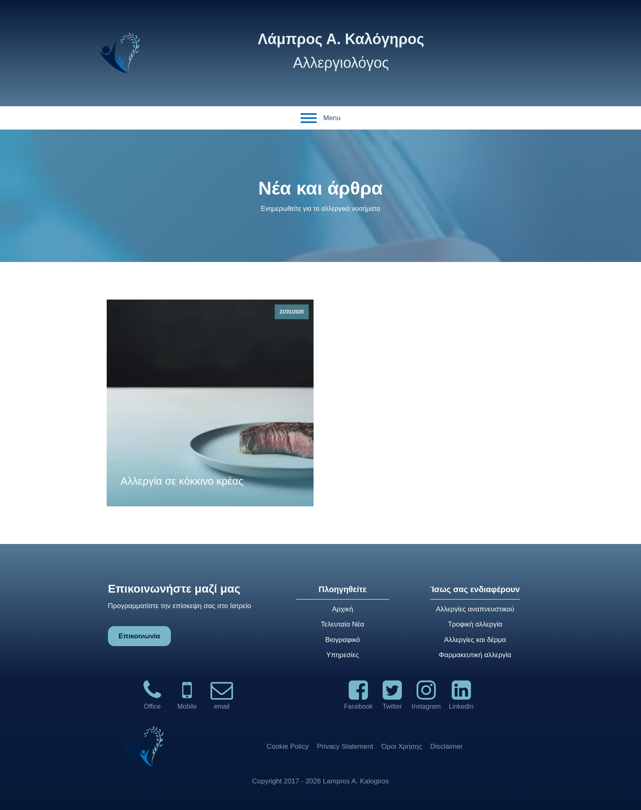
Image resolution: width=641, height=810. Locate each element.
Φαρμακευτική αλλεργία (475, 655)
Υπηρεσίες (342, 655)
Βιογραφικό (342, 640)
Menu (320, 118)
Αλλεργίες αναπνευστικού (475, 609)
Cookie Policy (288, 746)
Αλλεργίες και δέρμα (475, 640)
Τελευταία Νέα (342, 624)
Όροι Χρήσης (401, 746)
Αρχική (342, 609)
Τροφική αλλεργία (475, 624)
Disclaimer (446, 746)
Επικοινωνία (139, 636)
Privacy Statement (345, 746)
